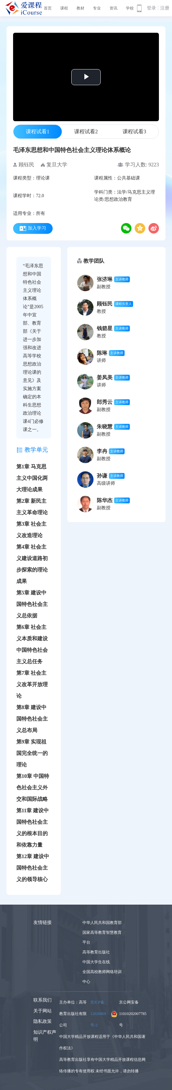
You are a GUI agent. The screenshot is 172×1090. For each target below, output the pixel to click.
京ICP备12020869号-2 (98, 1013)
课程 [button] (64, 8)
